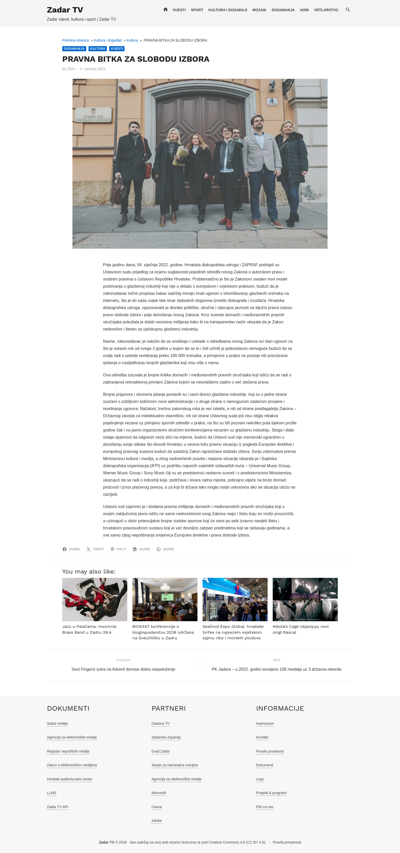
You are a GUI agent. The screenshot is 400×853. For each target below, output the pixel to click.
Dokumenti (264, 765)
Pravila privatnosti (287, 842)
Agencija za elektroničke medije (72, 737)
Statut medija (57, 723)
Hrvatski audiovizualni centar (69, 779)
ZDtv (71, 69)
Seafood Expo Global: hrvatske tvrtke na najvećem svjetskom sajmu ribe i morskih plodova (233, 632)
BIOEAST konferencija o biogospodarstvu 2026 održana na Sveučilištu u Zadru (163, 632)
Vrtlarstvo (326, 10)
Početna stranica (75, 40)
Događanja (283, 10)
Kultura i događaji (227, 10)
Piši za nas (264, 807)
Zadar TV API (57, 807)
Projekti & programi (271, 793)
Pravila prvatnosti (269, 751)
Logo (260, 779)
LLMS (51, 793)
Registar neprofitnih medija (68, 751)
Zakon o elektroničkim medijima (72, 765)
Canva (157, 807)
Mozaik (259, 10)
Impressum (265, 723)
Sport (197, 10)
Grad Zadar (161, 751)
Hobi (304, 10)
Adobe (157, 821)
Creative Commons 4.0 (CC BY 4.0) (236, 842)
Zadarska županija (166, 737)
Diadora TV (161, 723)
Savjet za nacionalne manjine (175, 765)
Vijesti (179, 10)
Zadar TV (65, 10)
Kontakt (262, 737)
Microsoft (159, 793)
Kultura (132, 40)
